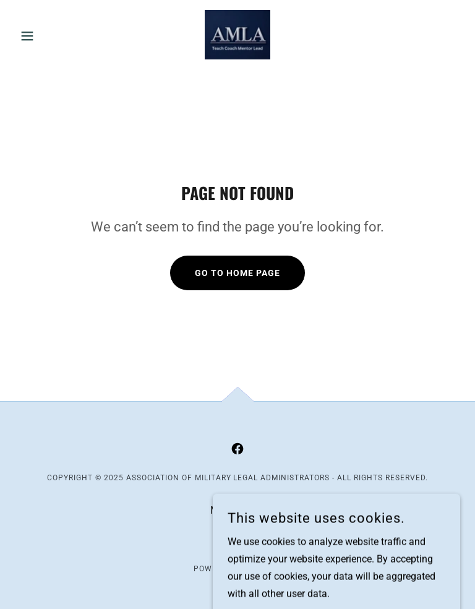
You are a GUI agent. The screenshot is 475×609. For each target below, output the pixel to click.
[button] (48, 36)
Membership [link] (237, 510)
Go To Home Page (237, 273)
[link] (237, 34)
